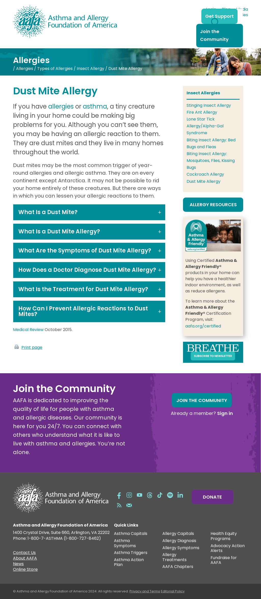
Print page (31, 347)
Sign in (225, 413)
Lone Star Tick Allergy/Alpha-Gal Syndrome (205, 126)
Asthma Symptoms (125, 543)
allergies (61, 106)
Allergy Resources (213, 204)
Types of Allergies (55, 68)
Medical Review (28, 330)
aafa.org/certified (203, 326)
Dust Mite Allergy (203, 181)
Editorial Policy (173, 591)
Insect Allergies (203, 93)
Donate (212, 497)
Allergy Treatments (174, 557)
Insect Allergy (90, 68)
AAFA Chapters (177, 567)
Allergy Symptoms (180, 548)
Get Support (219, 16)
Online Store (25, 570)
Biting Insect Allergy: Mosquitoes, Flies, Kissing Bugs (211, 160)
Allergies (24, 68)
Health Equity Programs (224, 536)
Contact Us (24, 553)
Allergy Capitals (178, 533)
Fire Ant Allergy (202, 112)
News (18, 564)
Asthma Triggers (130, 553)
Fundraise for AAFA (224, 560)
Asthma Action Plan (129, 562)
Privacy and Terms (144, 591)
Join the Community (214, 35)
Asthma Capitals (130, 533)
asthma (95, 106)
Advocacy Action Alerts (228, 548)
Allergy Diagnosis (179, 541)
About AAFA (25, 559)
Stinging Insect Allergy (209, 105)
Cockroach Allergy (205, 174)
